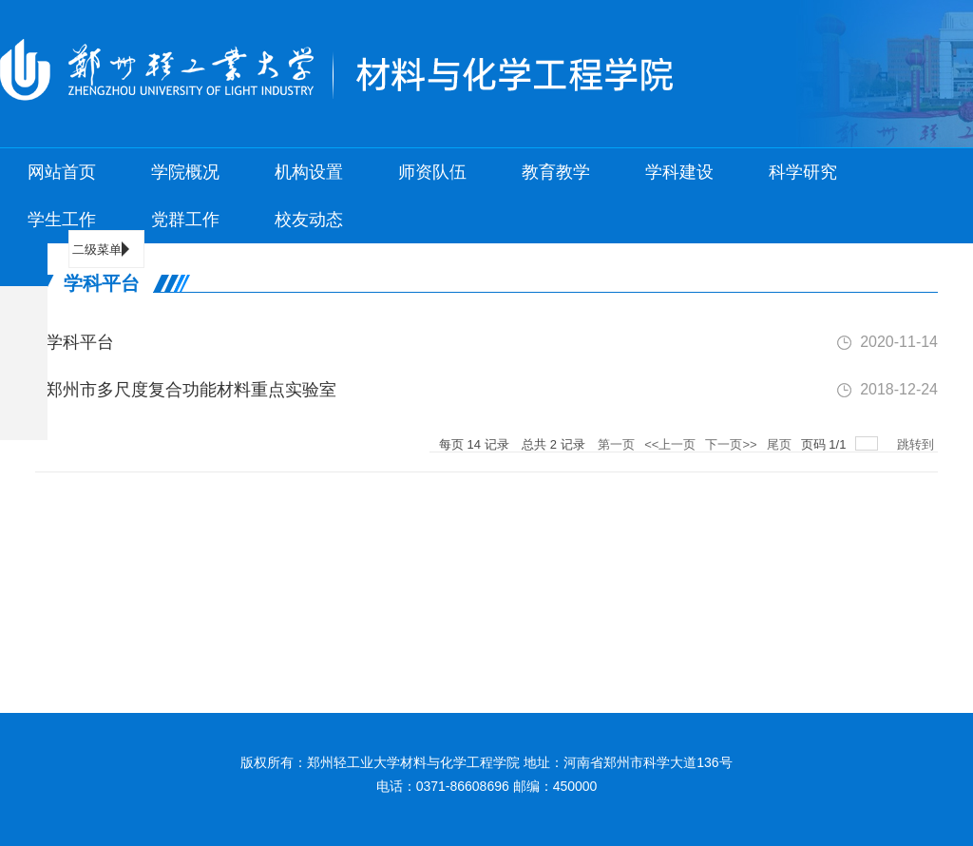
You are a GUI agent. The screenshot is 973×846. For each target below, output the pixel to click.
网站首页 (62, 172)
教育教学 (556, 172)
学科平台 (74, 342)
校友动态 (309, 219)
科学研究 (803, 172)
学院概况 (185, 172)
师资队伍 (432, 172)
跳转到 (917, 444)
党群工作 (185, 219)
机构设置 (309, 172)
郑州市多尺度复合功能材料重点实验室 (185, 389)
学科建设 (679, 172)
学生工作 (62, 219)
